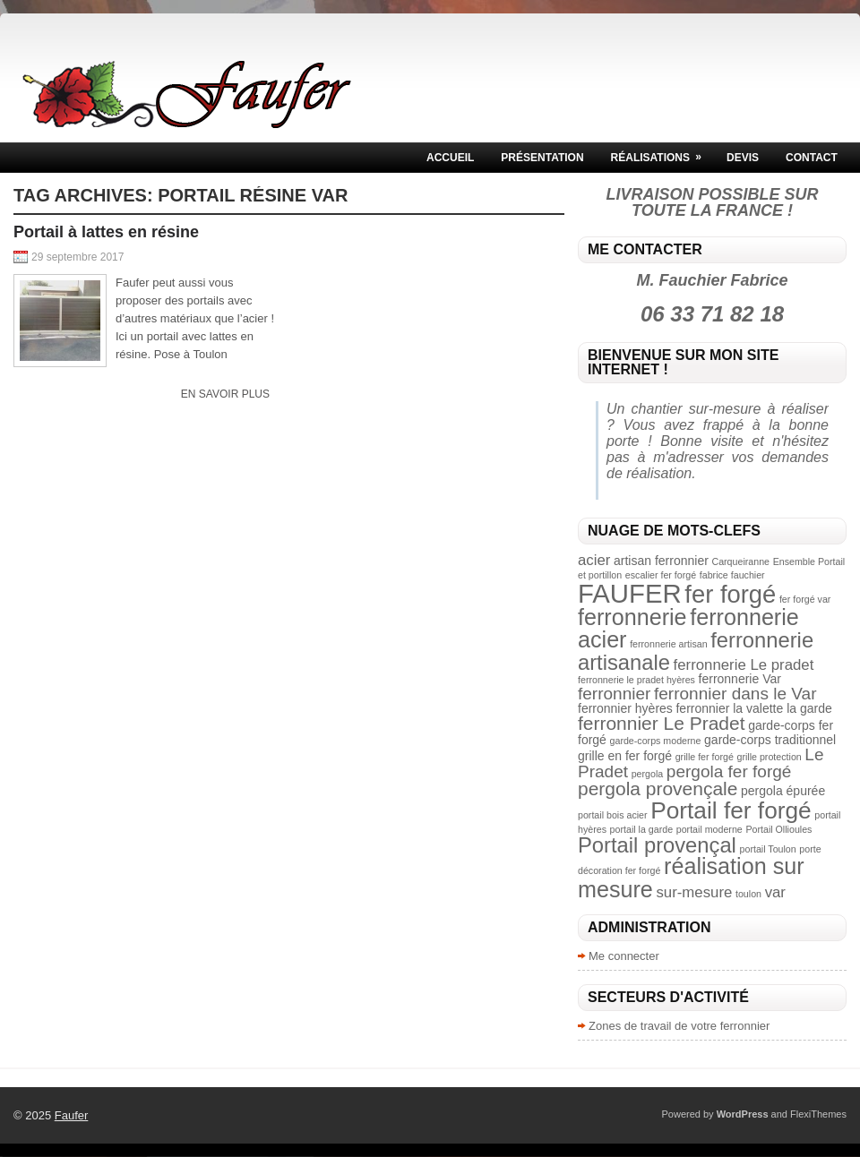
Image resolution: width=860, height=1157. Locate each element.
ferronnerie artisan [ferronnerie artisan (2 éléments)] (668, 643)
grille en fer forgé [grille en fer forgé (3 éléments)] (625, 756)
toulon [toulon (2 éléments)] (748, 893)
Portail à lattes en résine (106, 232)
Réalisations (662, 153)
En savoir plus (225, 394)
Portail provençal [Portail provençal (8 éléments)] (657, 845)
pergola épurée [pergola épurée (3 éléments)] (783, 791)
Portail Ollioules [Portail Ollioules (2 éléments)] (778, 829)
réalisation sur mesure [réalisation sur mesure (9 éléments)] (691, 877)
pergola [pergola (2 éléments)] (648, 773)
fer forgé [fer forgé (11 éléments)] (730, 594)
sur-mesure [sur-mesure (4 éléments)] (694, 892)
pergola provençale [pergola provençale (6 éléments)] (657, 788)
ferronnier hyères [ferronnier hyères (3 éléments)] (625, 708)
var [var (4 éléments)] (775, 892)
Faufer (72, 1115)
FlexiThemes (818, 1114)
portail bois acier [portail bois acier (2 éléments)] (613, 815)
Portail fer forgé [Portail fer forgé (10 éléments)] (730, 810)
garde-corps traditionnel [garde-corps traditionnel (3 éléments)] (770, 740)
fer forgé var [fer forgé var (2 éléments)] (804, 599)
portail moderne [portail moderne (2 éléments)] (709, 829)
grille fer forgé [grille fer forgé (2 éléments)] (704, 756)
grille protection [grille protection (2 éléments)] (768, 756)
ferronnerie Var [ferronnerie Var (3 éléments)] (740, 679)
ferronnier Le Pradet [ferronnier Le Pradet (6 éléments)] (661, 723)
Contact (812, 157)
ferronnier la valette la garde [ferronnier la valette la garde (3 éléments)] (753, 708)
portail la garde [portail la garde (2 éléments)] (642, 829)
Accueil (450, 157)
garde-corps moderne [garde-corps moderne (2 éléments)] (655, 740)
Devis (743, 157)
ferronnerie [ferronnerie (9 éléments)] (632, 617)
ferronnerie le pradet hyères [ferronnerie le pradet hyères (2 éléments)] (636, 679)
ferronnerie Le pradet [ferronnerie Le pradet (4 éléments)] (744, 664)
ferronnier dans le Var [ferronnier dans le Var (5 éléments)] (735, 693)
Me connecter (624, 956)
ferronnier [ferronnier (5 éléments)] (614, 693)
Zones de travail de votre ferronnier (679, 1026)
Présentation (542, 157)
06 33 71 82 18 (712, 314)
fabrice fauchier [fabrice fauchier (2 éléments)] (732, 575)
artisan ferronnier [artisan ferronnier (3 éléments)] (661, 560)
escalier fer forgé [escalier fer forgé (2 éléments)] (660, 575)
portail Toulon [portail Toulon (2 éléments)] (768, 849)
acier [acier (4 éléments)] (594, 560)
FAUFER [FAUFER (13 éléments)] (630, 593)
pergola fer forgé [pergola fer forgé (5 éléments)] (729, 771)
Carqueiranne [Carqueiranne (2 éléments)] (740, 561)
